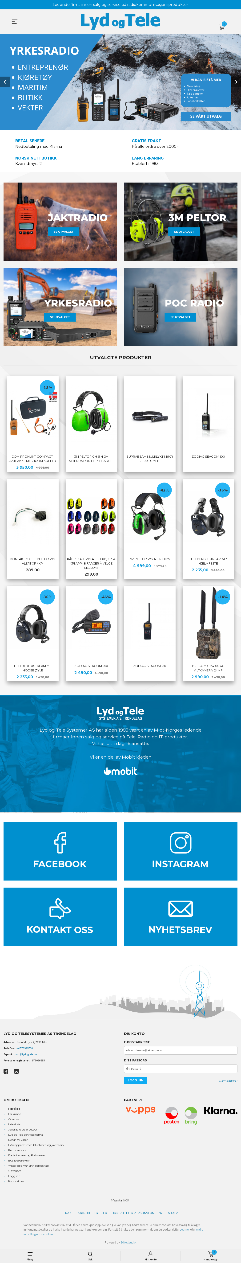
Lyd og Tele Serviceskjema (25, 1135)
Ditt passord (135, 1061)
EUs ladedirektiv (19, 1160)
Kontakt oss (16, 1181)
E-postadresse (137, 1042)
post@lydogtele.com (27, 1054)
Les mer (184, 1230)
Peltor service (17, 1150)
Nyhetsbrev (168, 1213)
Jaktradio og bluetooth (23, 1129)
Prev (5, 81)
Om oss (13, 1119)
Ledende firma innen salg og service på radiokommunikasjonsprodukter (120, 4)
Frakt (68, 1213)
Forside (14, 1109)
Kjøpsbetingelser (92, 1213)
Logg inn (14, 1176)
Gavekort (14, 1171)
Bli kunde (14, 1114)
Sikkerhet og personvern (133, 1213)
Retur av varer (18, 1140)
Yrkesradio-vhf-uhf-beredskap (28, 1166)
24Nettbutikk (128, 1243)
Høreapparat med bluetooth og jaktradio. (36, 1145)
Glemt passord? (228, 1081)
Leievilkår (14, 1124)
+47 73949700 (24, 1048)
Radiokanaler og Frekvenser (27, 1155)
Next (236, 81)
